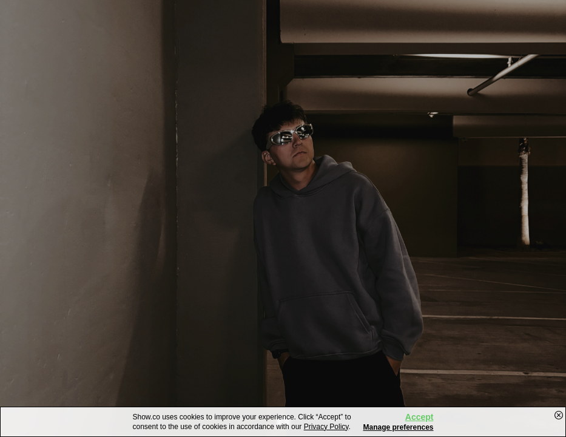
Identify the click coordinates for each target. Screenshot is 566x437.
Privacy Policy (326, 426)
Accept (419, 417)
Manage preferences (398, 427)
